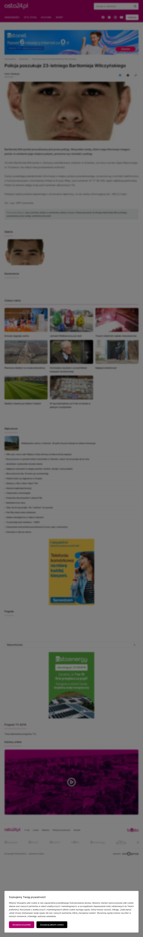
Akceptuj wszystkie (21, 924)
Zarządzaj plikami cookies (52, 924)
